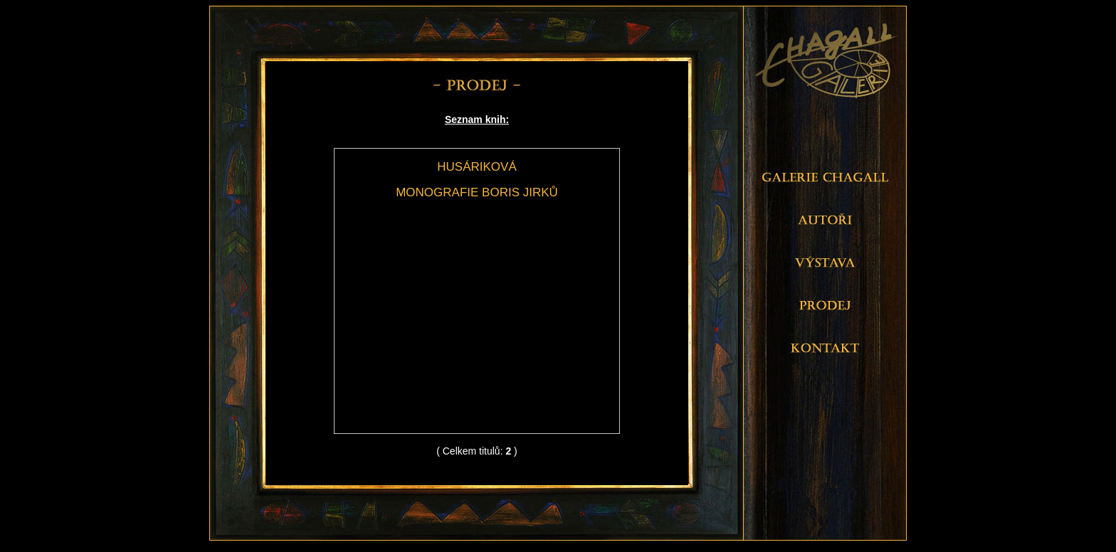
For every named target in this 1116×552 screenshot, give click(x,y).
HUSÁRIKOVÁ (476, 167)
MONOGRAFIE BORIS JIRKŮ (477, 192)
